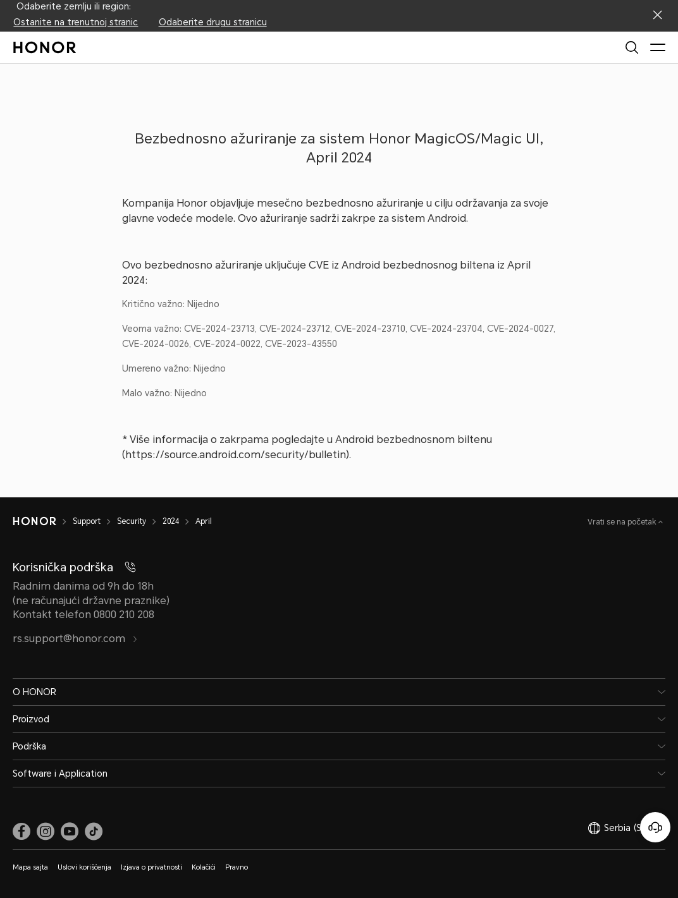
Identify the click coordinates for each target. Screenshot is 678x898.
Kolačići (204, 867)
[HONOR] (34, 521)
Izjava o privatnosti (151, 867)
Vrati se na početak (623, 522)
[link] (21, 831)
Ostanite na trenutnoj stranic (75, 22)
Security (131, 521)
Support (87, 521)
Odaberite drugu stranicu (213, 22)
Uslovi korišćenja (84, 867)
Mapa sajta (30, 867)
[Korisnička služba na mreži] (655, 827)
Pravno (236, 867)
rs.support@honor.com (75, 639)
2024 (171, 521)
